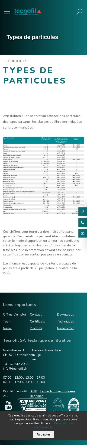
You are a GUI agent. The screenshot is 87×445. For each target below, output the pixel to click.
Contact (36, 314)
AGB (33, 391)
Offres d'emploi (14, 314)
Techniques (65, 321)
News (7, 328)
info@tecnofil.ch (15, 368)
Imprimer (36, 396)
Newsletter (65, 328)
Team (7, 321)
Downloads (65, 314)
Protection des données (57, 391)
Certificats (37, 321)
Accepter (44, 434)
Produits (36, 328)
